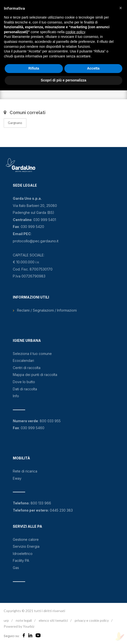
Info (16, 396)
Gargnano (15, 123)
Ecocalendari (23, 360)
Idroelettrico (23, 553)
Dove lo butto (24, 382)
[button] (121, 8)
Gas (16, 568)
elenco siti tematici (53, 620)
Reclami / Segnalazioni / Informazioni (47, 310)
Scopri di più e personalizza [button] (63, 80)
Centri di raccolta (26, 368)
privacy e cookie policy (92, 620)
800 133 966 (41, 503)
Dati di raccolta (25, 389)
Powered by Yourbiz (19, 626)
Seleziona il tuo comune (32, 353)
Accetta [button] (93, 68)
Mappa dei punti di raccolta (35, 374)
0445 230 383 (61, 510)
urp (6, 620)
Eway (17, 478)
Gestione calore (26, 539)
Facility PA (21, 560)
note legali (24, 620)
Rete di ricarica (25, 471)
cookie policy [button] (75, 32)
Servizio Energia (26, 546)
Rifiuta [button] (33, 68)
